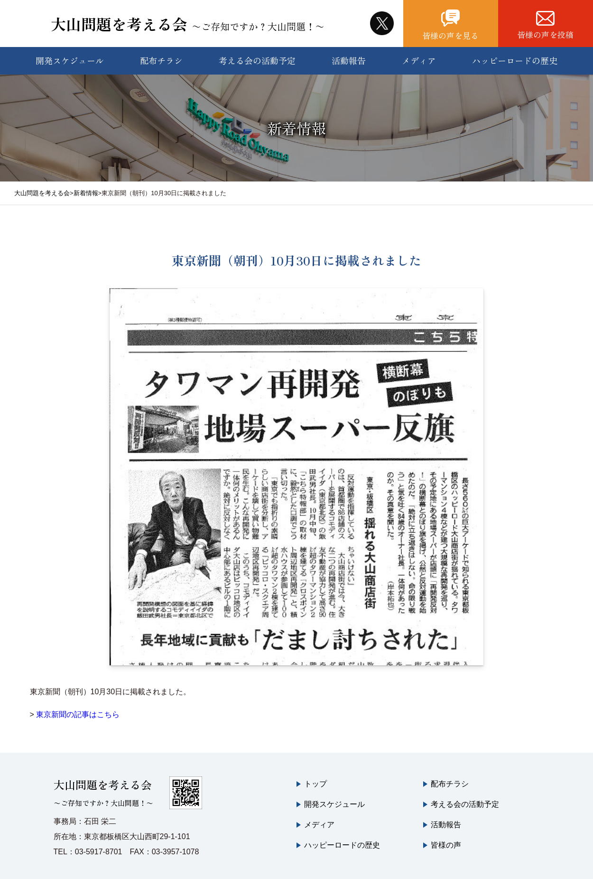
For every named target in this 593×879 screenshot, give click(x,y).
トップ (315, 779)
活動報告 (349, 56)
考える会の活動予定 (257, 56)
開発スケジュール (70, 56)
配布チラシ (161, 56)
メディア (419, 56)
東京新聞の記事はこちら (78, 710)
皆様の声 (446, 841)
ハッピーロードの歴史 (514, 56)
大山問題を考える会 (188, 21)
